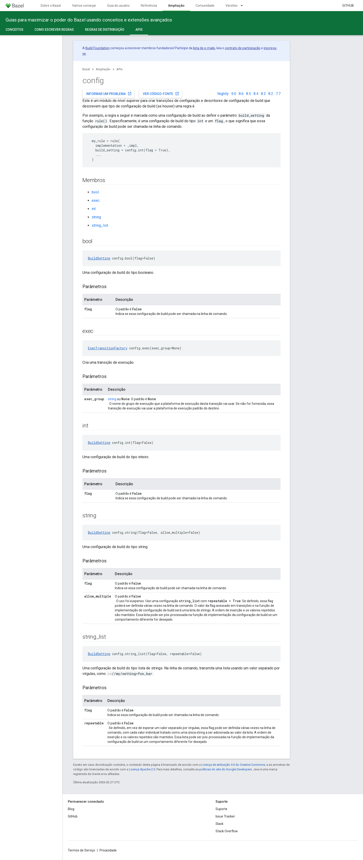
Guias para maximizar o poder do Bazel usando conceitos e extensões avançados (89, 20)
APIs (119, 69)
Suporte (221, 809)
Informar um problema (109, 93)
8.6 (241, 93)
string (96, 217)
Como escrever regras (54, 29)
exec (96, 200)
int (94, 209)
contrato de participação (242, 48)
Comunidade (205, 5)
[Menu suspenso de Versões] (244, 5)
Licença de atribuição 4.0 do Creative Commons (233, 764)
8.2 (270, 93)
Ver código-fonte (161, 93)
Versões (231, 5)
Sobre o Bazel (51, 5)
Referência (149, 5)
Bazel (86, 69)
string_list (100, 225)
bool (95, 192)
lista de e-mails (204, 48)
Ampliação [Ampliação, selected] (176, 5)
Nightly (223, 93)
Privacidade (108, 850)
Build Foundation (97, 48)
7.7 (278, 93)
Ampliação (103, 69)
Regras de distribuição (104, 29)
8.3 (263, 93)
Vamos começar (84, 5)
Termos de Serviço (81, 850)
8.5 (248, 93)
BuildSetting (99, 258)
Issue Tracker (225, 816)
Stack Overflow (227, 831)
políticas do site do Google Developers (225, 769)
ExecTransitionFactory (107, 348)
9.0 (233, 93)
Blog (71, 809)
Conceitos (14, 29)
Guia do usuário (118, 5)
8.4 (255, 93)
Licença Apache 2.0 (142, 769)
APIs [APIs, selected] (139, 29)
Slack (219, 824)
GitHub (348, 5)
